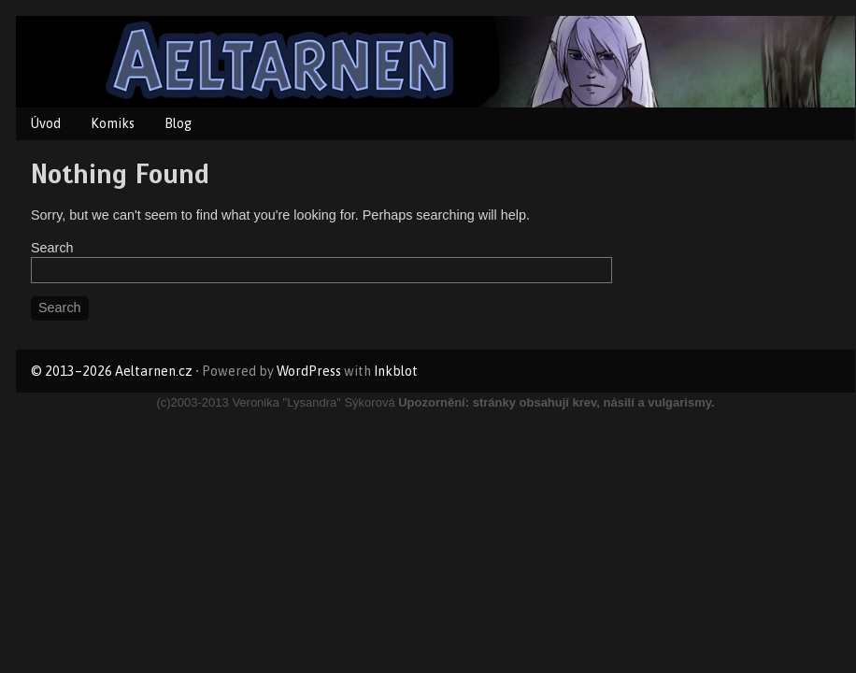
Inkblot (396, 371)
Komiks (113, 123)
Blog (178, 123)
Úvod (46, 123)
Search (52, 247)
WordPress (309, 371)
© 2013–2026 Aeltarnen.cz (112, 371)
